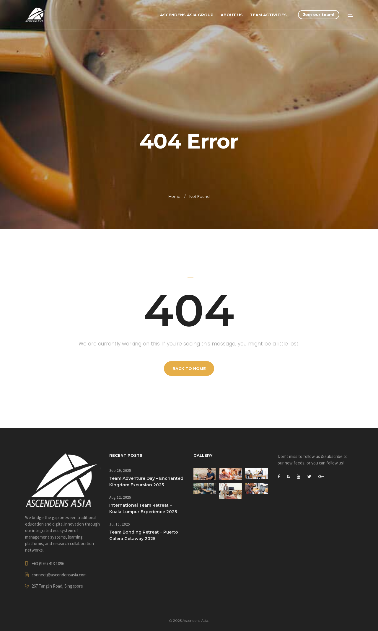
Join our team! (318, 14)
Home (174, 196)
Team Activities (268, 14)
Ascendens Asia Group (187, 14)
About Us (232, 14)
